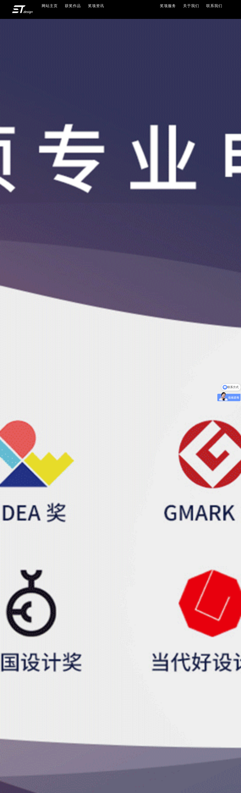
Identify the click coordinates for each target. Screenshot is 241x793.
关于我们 (191, 6)
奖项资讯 (96, 6)
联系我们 (214, 6)
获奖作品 (73, 6)
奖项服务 (168, 6)
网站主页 (50, 6)
